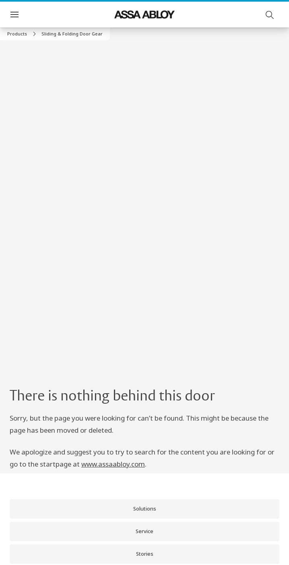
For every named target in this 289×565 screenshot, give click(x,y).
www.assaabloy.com (113, 464)
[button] (72, 33)
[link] (22, 33)
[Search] (270, 14)
